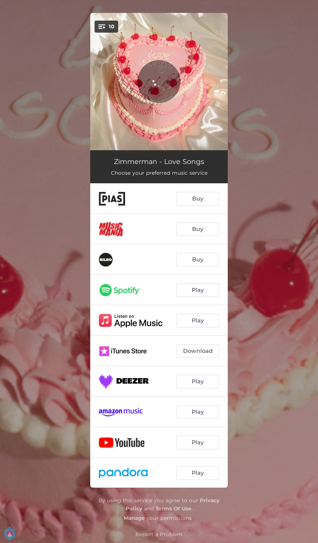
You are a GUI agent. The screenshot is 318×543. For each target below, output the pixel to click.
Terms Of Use (174, 508)
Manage (134, 518)
